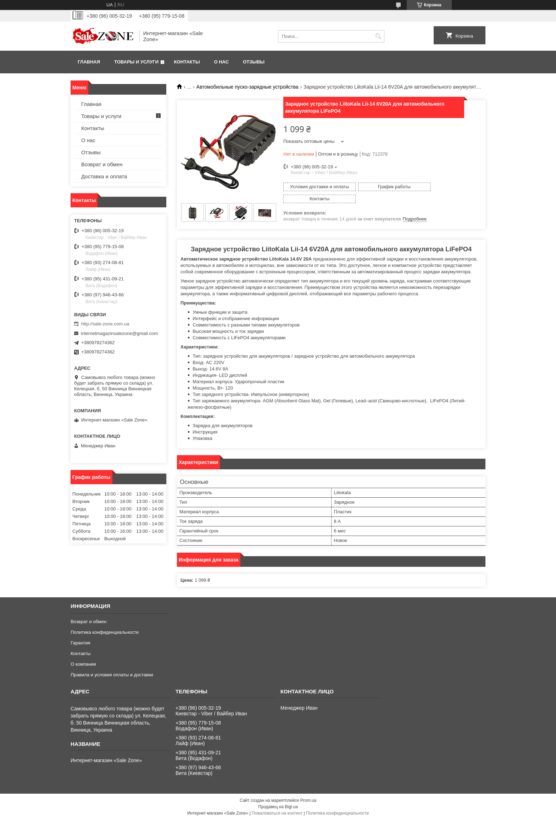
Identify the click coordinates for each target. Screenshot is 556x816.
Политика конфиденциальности (105, 628)
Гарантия (80, 639)
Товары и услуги (136, 62)
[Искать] (378, 36)
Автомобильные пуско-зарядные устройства (247, 87)
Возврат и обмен (102, 164)
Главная (89, 62)
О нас (221, 62)
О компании (83, 660)
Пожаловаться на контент (277, 809)
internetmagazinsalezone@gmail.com (119, 333)
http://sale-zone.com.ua (105, 323)
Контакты (187, 62)
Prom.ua (308, 796)
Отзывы (254, 62)
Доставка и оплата (104, 176)
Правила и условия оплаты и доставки (112, 671)
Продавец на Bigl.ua (278, 802)
